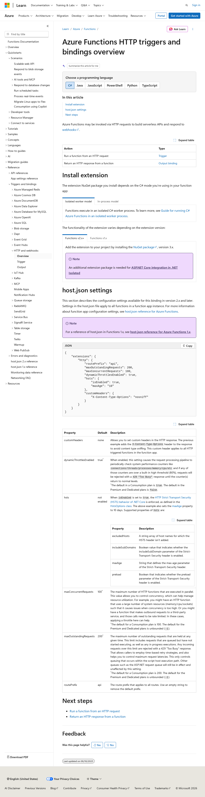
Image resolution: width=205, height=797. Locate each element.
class (121, 506)
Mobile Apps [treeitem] (21, 289)
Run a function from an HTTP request (95, 711)
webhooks (69, 130)
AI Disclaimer (12, 788)
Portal (161, 15)
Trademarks (161, 788)
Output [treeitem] (21, 267)
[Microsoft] (7, 5)
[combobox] (27, 34)
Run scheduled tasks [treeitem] (26, 90)
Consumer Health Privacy (112, 788)
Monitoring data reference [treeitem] (26, 372)
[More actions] (192, 29)
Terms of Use (142, 788)
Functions (90, 29)
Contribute (69, 788)
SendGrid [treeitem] (19, 311)
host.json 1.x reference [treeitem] (24, 367)
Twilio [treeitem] (17, 339)
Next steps (71, 114)
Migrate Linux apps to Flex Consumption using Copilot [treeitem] (30, 104)
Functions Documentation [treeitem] (23, 41)
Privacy (85, 788)
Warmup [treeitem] (19, 344)
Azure (76, 29)
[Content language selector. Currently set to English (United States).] (22, 779)
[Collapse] (48, 26)
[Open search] (187, 5)
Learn (65, 29)
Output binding (168, 163)
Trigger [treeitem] (21, 261)
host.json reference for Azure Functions (151, 311)
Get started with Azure (184, 15)
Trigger (163, 156)
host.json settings (75, 109)
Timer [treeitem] (17, 333)
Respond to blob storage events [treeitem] (28, 71)
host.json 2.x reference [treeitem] (24, 361)
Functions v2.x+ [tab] (74, 238)
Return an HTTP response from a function (98, 716)
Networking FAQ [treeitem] (21, 378)
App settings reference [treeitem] (24, 178)
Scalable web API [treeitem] (24, 64)
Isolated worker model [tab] (78, 201)
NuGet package (143, 247)
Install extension (74, 104)
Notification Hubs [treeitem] (24, 295)
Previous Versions (35, 788)
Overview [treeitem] (23, 256)
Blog (53, 788)
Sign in (196, 5)
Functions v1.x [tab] (98, 238)
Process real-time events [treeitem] (28, 96)
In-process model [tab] (108, 201)
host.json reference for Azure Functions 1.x (160, 332)
